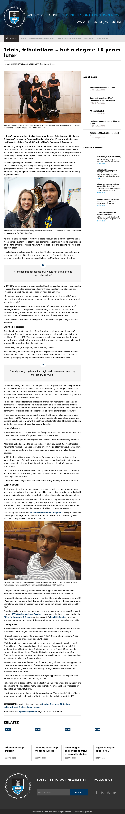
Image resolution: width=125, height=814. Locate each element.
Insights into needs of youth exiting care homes (105, 122)
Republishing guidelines (83, 812)
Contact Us (102, 38)
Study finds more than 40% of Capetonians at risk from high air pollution (102, 99)
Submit (79, 792)
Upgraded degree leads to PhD (105, 749)
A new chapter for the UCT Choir (102, 88)
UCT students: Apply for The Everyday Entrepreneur (106, 213)
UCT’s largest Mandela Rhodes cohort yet (104, 134)
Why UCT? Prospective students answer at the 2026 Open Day (108, 185)
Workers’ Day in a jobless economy (109, 157)
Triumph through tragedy (14, 749)
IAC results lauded (97, 111)
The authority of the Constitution (108, 199)
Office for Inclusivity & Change (18, 617)
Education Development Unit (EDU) (45, 512)
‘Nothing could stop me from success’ (46, 749)
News (23, 38)
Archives (88, 38)
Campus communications (41, 38)
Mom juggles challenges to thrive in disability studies (76, 750)
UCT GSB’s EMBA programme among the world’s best (107, 171)
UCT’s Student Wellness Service (26, 614)
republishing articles (28, 711)
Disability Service (58, 617)
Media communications (69, 38)
